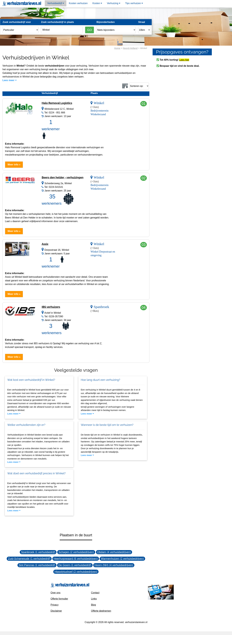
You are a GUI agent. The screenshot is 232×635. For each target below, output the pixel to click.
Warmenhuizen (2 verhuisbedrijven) (122, 558)
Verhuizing (113, 3)
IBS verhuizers (51, 306)
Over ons (55, 592)
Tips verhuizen (134, 3)
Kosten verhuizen (78, 3)
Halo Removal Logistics (57, 103)
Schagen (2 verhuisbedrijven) (76, 552)
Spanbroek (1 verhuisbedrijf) (38, 552)
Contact (95, 592)
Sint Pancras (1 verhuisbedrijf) (37, 565)
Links (94, 598)
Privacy (54, 604)
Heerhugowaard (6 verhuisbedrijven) (76, 558)
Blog (93, 604)
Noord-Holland (130, 48)
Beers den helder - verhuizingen (62, 177)
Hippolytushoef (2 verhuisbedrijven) (76, 571)
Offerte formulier (59, 598)
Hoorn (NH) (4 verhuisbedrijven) (113, 565)
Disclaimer (56, 611)
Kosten (97, 3)
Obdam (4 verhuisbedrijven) (114, 552)
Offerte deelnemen (101, 611)
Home (117, 48)
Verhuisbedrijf (55, 3)
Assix (45, 244)
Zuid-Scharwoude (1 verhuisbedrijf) (29, 558)
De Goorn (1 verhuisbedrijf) (74, 565)
